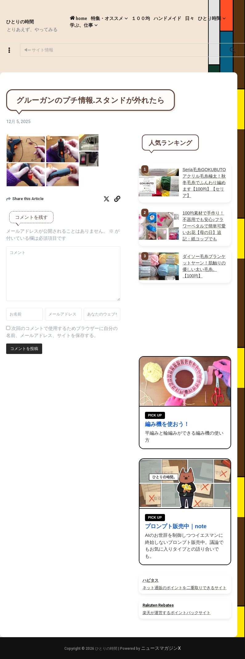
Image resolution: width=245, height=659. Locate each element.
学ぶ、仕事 (84, 25)
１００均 (140, 18)
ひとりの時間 (20, 21)
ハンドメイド (167, 18)
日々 (189, 18)
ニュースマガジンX (161, 648)
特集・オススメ (109, 18)
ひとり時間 (212, 18)
